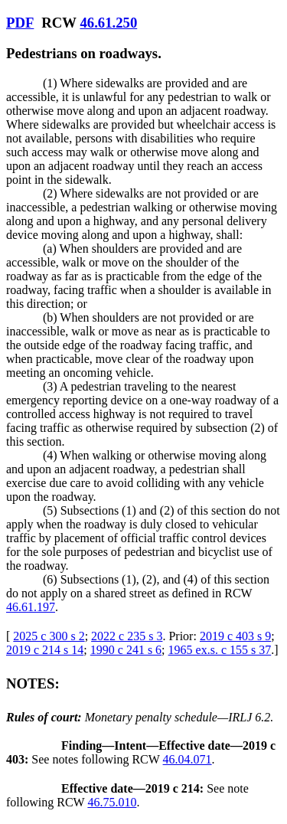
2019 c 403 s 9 (235, 636)
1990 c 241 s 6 (125, 649)
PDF (20, 23)
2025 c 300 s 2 (48, 636)
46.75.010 (111, 802)
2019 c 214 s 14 (44, 649)
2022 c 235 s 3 (126, 636)
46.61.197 (30, 606)
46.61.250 (108, 23)
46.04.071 (187, 759)
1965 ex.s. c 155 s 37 (220, 649)
